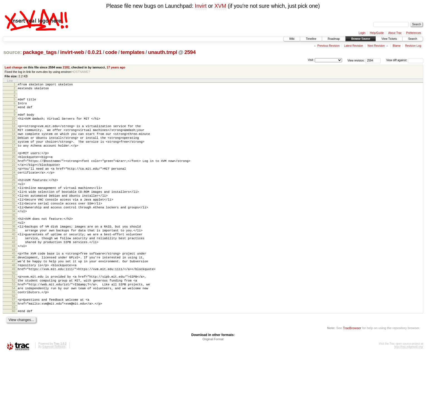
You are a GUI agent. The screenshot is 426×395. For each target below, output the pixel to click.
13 (13, 136)
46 (13, 288)
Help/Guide (377, 32)
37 (13, 246)
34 (13, 233)
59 (13, 347)
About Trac (395, 32)
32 (13, 224)
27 (13, 200)
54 (13, 325)
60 (13, 351)
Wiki (291, 38)
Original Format (213, 380)
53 (13, 320)
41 (13, 265)
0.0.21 (95, 52)
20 (13, 168)
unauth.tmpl (162, 52)
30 (13, 214)
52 (13, 315)
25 (13, 192)
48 (13, 297)
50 (13, 307)
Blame (396, 45)
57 (13, 338)
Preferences (413, 32)
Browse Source (360, 38)
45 (13, 283)
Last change (14, 67)
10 (13, 123)
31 (13, 219)
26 (13, 196)
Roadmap (334, 38)
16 (13, 150)
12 (13, 132)
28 (13, 205)
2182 (66, 67)
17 (13, 155)
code (111, 52)
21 (13, 173)
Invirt (200, 6)
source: (12, 52)
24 (13, 187)
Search (412, 38)
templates (133, 52)
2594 (190, 52)
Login (362, 32)
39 (13, 256)
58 (13, 342)
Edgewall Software (53, 387)
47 (13, 293)
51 (13, 310)
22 (13, 178)
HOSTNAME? (80, 71)
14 (13, 141)
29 (13, 210)
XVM (220, 6)
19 (13, 164)
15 (13, 146)
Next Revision (376, 45)
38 (13, 251)
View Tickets (389, 38)
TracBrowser (352, 369)
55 (13, 329)
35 (13, 238)
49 (13, 302)
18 (13, 160)
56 (13, 334)
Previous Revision (328, 45)
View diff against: (404, 60)
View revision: (356, 60)
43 (13, 275)
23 (13, 182)
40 (13, 261)
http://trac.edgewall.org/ (408, 387)
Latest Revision (353, 45)
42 (13, 270)
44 (13, 280)
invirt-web (72, 52)
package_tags (40, 52)
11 (13, 128)
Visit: (311, 59)
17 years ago (116, 67)
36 (13, 242)
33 (13, 229)
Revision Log (413, 45)
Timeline (311, 38)
